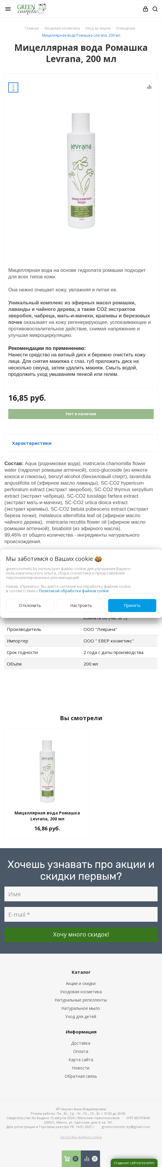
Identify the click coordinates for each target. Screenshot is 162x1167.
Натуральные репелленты (81, 1000)
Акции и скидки (81, 983)
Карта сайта (80, 1059)
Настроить (81, 605)
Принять (132, 605)
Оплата (80, 1051)
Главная (32, 28)
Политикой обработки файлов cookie (74, 590)
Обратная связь (81, 1076)
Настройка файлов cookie (81, 1137)
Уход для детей (80, 1016)
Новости (80, 1068)
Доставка (80, 1043)
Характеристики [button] (31, 443)
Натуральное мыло (80, 1008)
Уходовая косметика (81, 991)
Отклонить (30, 605)
